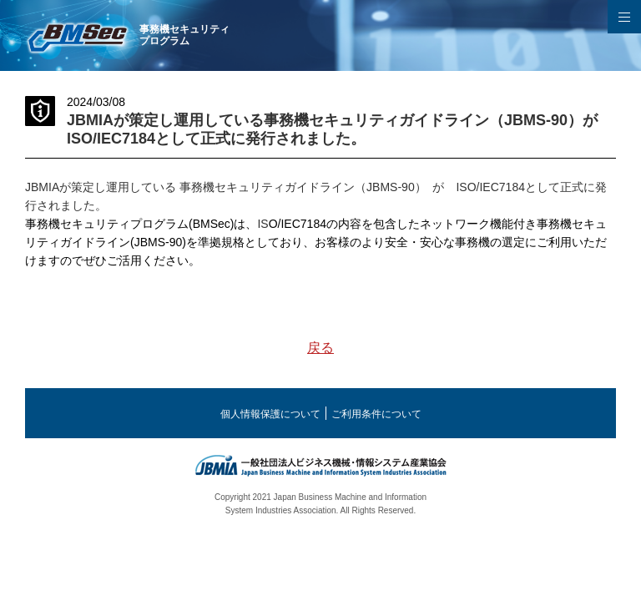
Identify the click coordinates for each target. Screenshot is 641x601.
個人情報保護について (270, 414)
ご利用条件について (376, 414)
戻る (320, 348)
